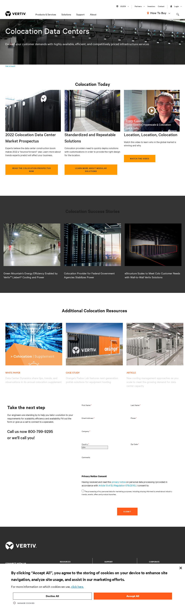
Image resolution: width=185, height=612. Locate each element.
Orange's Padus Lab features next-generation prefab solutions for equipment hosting (92, 380)
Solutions (66, 14)
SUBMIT (127, 511)
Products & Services (45, 14)
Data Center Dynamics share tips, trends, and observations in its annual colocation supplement (33, 380)
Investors (151, 6)
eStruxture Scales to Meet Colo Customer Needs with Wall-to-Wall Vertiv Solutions (152, 275)
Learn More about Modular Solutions (91, 169)
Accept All (132, 596)
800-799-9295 (40, 431)
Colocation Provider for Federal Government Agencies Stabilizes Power (89, 275)
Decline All (52, 596)
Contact (161, 6)
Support (80, 14)
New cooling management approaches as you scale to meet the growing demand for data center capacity (153, 382)
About (93, 14)
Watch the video (139, 158)
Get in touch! (10, 66)
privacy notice (119, 481)
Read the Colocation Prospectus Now (31, 169)
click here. (77, 586)
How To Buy (158, 13)
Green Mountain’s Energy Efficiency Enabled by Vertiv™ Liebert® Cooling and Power (31, 275)
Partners (138, 6)
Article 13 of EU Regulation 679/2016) (117, 485)
